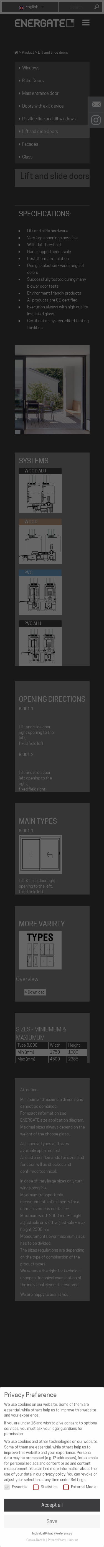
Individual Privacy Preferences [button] (52, 1528)
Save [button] (52, 1517)
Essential (15, 1482)
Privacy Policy (57, 1535)
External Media (79, 1482)
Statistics (45, 1482)
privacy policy (53, 1469)
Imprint (73, 1535)
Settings (78, 1475)
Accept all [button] (52, 1500)
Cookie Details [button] (36, 1535)
